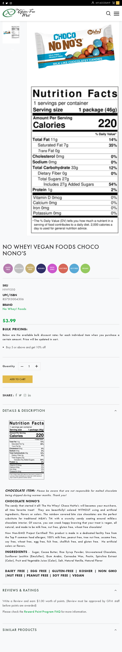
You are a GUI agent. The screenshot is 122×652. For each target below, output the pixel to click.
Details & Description (24, 410)
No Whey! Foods (14, 309)
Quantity (9, 366)
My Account (101, 3)
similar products (20, 629)
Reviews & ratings (21, 590)
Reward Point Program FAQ (42, 611)
